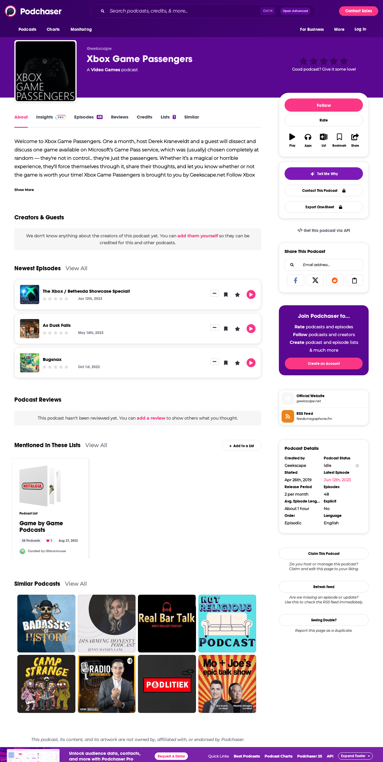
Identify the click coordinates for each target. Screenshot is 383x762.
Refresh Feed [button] (324, 587)
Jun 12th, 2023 (337, 479)
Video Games (105, 69)
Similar (191, 117)
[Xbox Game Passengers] (45, 71)
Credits (144, 117)
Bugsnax (52, 359)
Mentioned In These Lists (47, 445)
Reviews (119, 117)
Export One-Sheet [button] (324, 207)
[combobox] (203, 11)
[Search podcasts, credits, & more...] (183, 11)
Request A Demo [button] (171, 756)
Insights (51, 117)
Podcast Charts (278, 756)
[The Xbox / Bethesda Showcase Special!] (29, 294)
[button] (28, 29)
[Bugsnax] (29, 362)
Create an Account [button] (324, 364)
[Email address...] (324, 265)
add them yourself (197, 235)
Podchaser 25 (309, 756)
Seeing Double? (324, 620)
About (21, 117)
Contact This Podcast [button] (324, 191)
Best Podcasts (247, 756)
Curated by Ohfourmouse (47, 551)
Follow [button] (324, 105)
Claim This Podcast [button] (324, 554)
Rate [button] (324, 120)
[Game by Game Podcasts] (40, 486)
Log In (360, 29)
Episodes (88, 117)
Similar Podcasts (37, 584)
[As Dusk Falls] (29, 328)
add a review (151, 418)
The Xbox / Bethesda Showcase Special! (86, 291)
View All (76, 268)
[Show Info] (357, 465)
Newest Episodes (37, 268)
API (330, 756)
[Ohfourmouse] (22, 551)
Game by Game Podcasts (41, 526)
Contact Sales (358, 10)
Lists (168, 117)
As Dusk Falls (57, 325)
